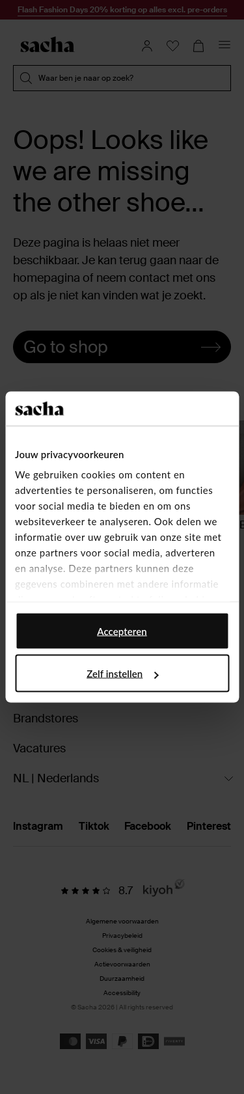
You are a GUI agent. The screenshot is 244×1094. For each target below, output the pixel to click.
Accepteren (122, 630)
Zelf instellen (122, 673)
